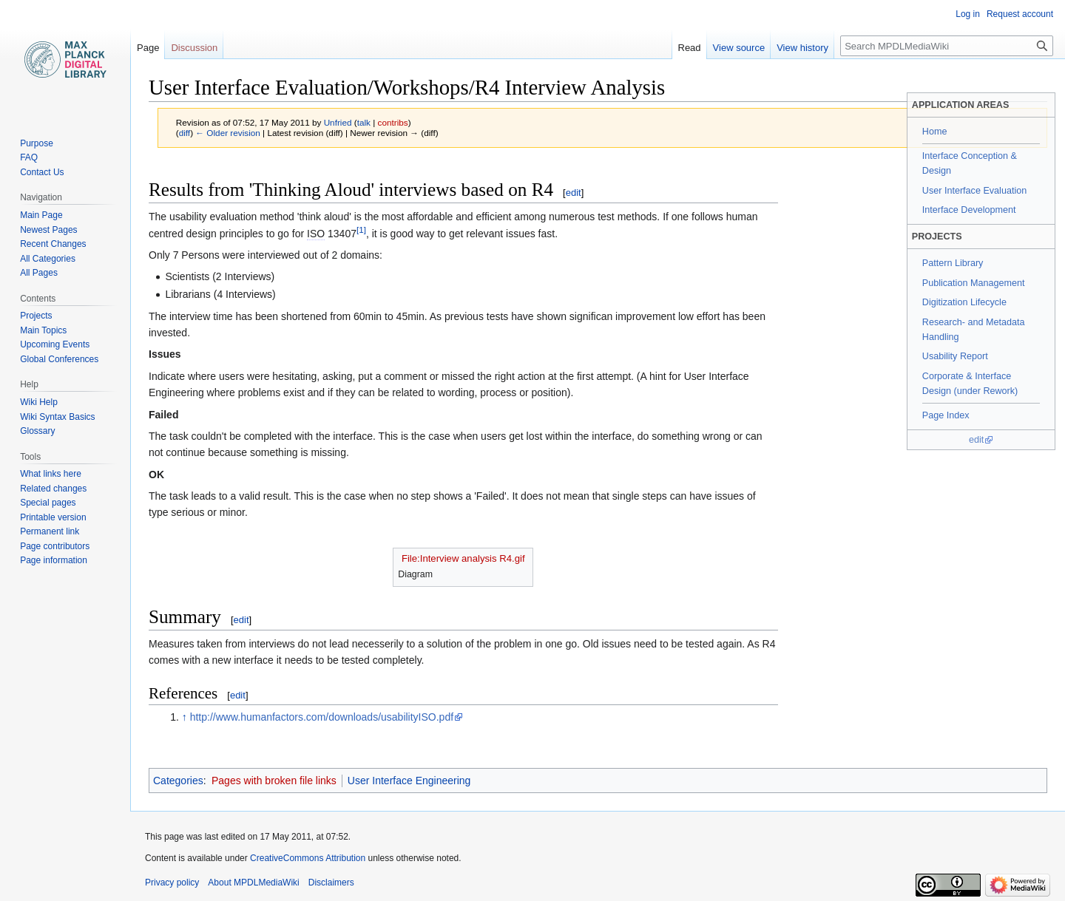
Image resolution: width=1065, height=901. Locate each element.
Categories (178, 780)
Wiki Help (39, 402)
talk (364, 122)
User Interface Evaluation (974, 191)
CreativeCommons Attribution (307, 858)
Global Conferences (59, 359)
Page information (53, 560)
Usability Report (955, 356)
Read (689, 47)
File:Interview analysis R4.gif (463, 558)
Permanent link (49, 531)
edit (976, 440)
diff (184, 132)
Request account (1020, 14)
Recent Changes (53, 244)
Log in (968, 14)
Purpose (36, 143)
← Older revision (227, 132)
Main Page (41, 215)
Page (148, 47)
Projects (36, 315)
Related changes (53, 488)
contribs (393, 122)
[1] (361, 229)
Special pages (47, 502)
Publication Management (973, 283)
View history (802, 47)
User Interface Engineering (409, 780)
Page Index (946, 415)
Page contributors (54, 546)
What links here (50, 474)
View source (739, 47)
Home (934, 131)
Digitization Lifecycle (964, 302)
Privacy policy (172, 882)
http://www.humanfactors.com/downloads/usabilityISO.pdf (321, 717)
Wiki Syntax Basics (57, 417)
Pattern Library (953, 263)
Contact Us (42, 172)
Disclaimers (331, 882)
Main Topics (43, 330)
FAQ (29, 157)
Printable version (53, 517)
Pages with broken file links (274, 780)
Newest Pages (48, 230)
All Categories (47, 259)
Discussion (194, 47)
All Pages (39, 273)
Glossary (37, 431)
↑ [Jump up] (184, 717)
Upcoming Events (54, 344)
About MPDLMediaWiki (253, 882)
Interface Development (969, 210)
